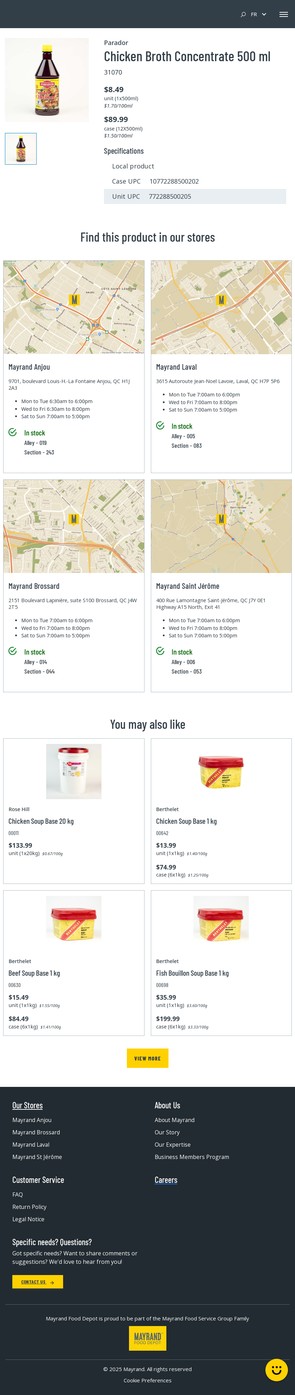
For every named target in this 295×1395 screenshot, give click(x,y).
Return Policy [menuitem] (29, 1207)
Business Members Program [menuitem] (193, 1157)
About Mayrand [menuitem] (175, 1120)
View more (147, 1058)
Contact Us (37, 1282)
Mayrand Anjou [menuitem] (32, 1120)
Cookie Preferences (148, 1380)
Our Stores (27, 1105)
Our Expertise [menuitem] (173, 1145)
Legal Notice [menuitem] (28, 1219)
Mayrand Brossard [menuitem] (37, 1132)
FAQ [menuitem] (17, 1195)
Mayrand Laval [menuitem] (31, 1145)
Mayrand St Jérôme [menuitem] (37, 1157)
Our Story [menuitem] (167, 1132)
